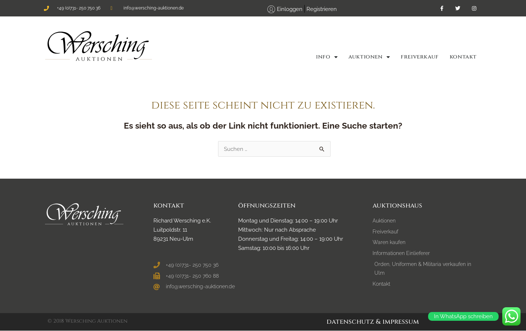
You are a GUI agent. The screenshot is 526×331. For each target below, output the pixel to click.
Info (327, 57)
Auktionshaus (397, 205)
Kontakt (463, 57)
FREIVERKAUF (420, 57)
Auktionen (369, 57)
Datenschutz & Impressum (373, 322)
